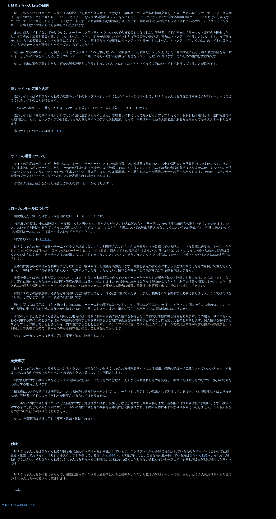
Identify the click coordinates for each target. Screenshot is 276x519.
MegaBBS (109, 455)
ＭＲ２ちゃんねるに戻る (18, 505)
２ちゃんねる (198, 455)
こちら (58, 131)
